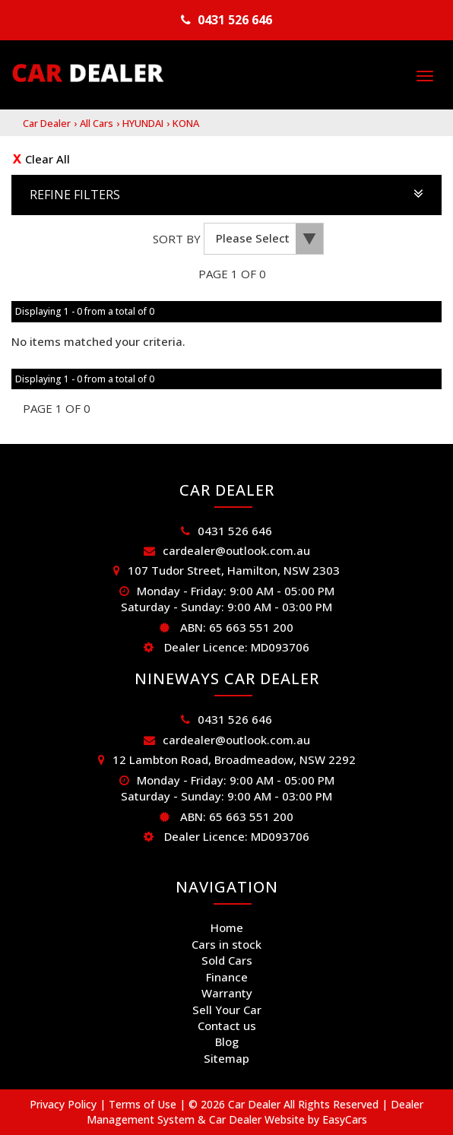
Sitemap (226, 1058)
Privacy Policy (65, 1104)
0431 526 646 (235, 19)
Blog (227, 1041)
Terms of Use (144, 1104)
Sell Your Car (226, 1009)
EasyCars (344, 1119)
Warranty (226, 992)
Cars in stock (226, 944)
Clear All (47, 158)
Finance (227, 976)
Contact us (227, 1025)
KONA (186, 123)
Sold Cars (226, 960)
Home (227, 927)
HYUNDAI (142, 123)
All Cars (96, 123)
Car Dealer (47, 123)
